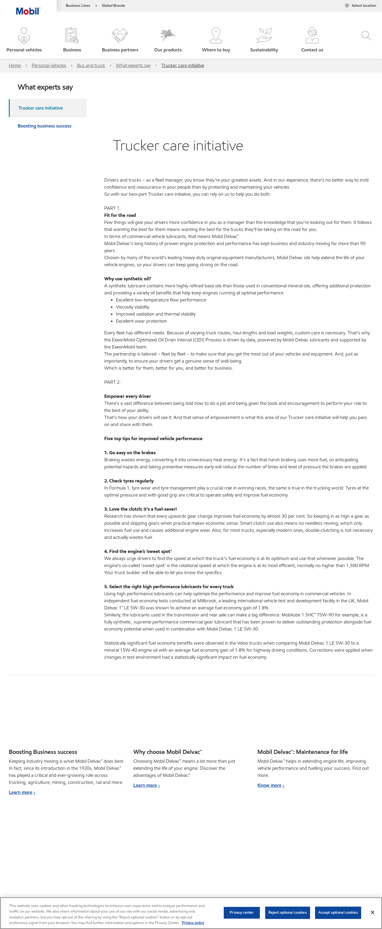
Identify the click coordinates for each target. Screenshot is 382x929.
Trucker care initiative (182, 65)
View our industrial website (34, 858)
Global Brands (113, 5)
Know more (269, 785)
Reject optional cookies (287, 912)
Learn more (20, 792)
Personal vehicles (49, 65)
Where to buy (47, 877)
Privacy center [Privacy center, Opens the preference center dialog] (242, 912)
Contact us (79, 877)
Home (15, 65)
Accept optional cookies (338, 912)
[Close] (372, 912)
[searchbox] (312, 834)
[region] (191, 913)
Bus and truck (91, 65)
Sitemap (17, 877)
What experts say (133, 65)
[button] (24, 40)
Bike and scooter (41, 840)
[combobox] (318, 834)
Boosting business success (44, 126)
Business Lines (78, 5)
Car (13, 840)
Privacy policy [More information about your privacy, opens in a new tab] (193, 922)
